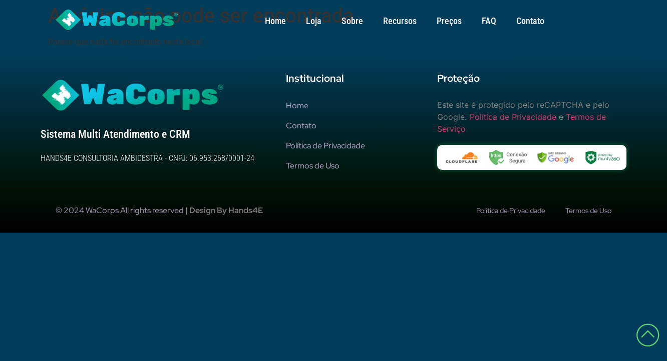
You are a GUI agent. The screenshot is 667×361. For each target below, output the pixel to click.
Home (275, 21)
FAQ (489, 21)
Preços (449, 21)
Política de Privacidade (513, 122)
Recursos (400, 21)
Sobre (352, 21)
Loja (313, 21)
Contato (530, 21)
